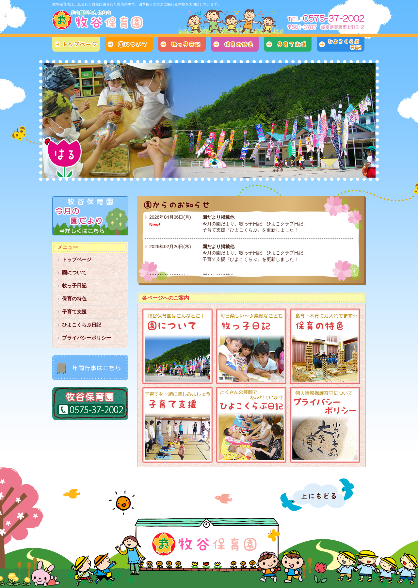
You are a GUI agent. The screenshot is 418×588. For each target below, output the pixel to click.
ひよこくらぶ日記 (340, 44)
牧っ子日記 (182, 44)
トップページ (76, 44)
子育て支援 (288, 44)
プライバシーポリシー (86, 338)
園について (129, 44)
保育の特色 (235, 44)
